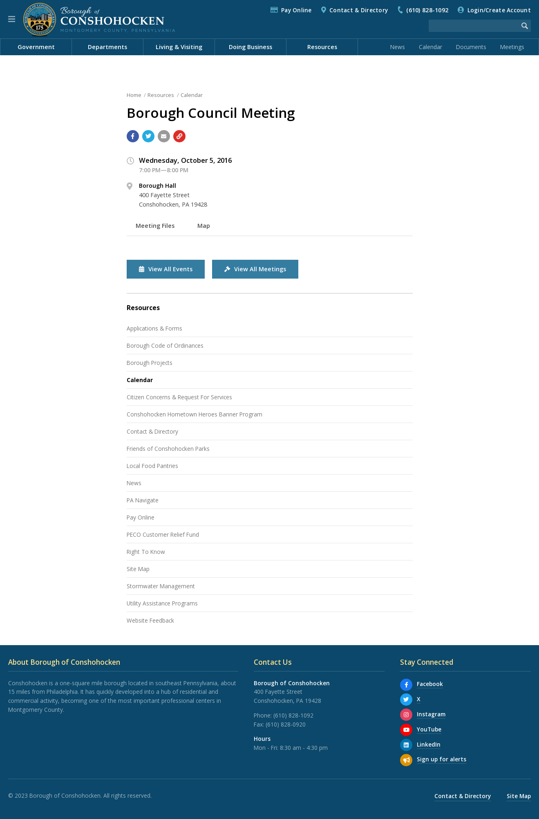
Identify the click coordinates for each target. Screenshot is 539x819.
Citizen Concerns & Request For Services (179, 397)
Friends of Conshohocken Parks (168, 448)
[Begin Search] (525, 26)
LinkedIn (429, 744)
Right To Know (146, 552)
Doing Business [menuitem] (250, 47)
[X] (406, 699)
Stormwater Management (161, 586)
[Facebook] (406, 685)
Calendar (430, 47)
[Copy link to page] (179, 136)
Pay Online (296, 10)
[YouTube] (406, 730)
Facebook (430, 684)
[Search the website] (474, 26)
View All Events (165, 269)
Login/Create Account (499, 10)
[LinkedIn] (406, 745)
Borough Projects (149, 363)
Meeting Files (155, 226)
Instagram (431, 714)
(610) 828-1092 (427, 10)
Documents (471, 47)
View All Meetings (255, 269)
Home (134, 95)
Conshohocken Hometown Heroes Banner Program (194, 414)
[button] (11, 19)
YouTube (429, 729)
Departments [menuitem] (107, 47)
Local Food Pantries (152, 466)
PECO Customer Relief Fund (163, 534)
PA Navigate (143, 500)
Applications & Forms (154, 328)
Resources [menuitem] (322, 47)
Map (203, 226)
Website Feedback (150, 620)
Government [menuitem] (36, 47)
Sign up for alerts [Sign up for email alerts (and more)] (441, 759)
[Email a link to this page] (164, 136)
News (397, 47)
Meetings (512, 47)
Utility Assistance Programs (162, 603)
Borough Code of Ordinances (165, 345)
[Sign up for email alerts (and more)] (406, 760)
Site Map (138, 569)
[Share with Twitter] (148, 136)
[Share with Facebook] (133, 136)
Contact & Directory (358, 10)
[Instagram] (406, 715)
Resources (161, 95)
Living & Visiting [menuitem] (179, 47)
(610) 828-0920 (286, 724)
